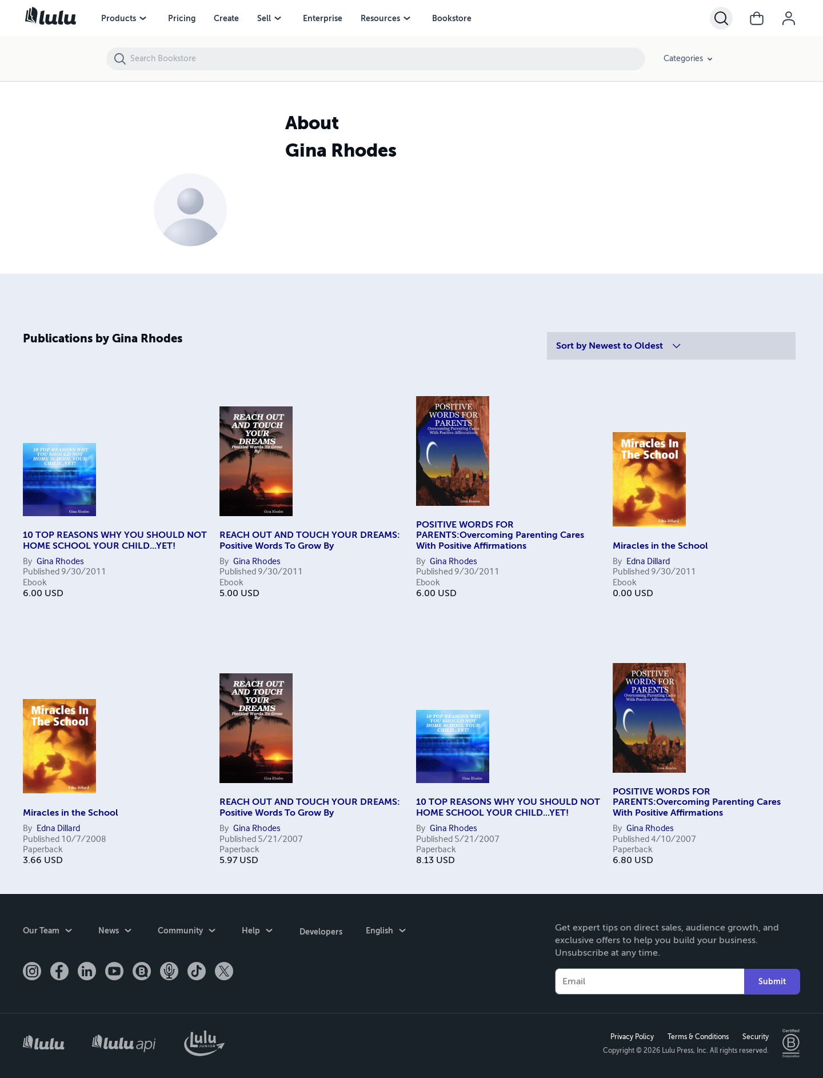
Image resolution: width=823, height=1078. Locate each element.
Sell (264, 18)
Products (118, 18)
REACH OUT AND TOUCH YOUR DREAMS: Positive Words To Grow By (309, 540)
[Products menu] (143, 18)
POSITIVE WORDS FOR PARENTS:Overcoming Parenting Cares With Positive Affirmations (500, 535)
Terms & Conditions (697, 1036)
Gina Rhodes (60, 562)
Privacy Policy (631, 1036)
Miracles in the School (660, 546)
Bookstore (452, 18)
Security (755, 1036)
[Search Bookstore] (387, 58)
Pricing (181, 18)
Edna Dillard (648, 562)
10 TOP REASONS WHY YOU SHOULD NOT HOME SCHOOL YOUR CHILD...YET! (115, 540)
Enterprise (322, 18)
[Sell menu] (278, 18)
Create (226, 18)
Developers (320, 930)
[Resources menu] (407, 18)
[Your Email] (649, 981)
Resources (380, 18)
